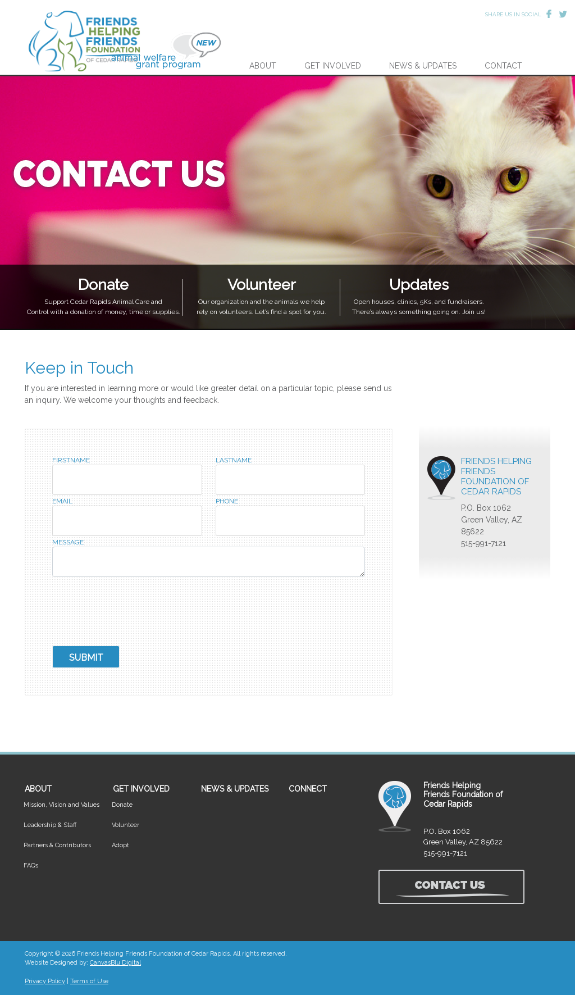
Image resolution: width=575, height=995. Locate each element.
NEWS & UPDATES (423, 65)
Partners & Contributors (57, 845)
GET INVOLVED (332, 65)
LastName (234, 460)
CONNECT (308, 788)
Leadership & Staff (50, 825)
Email (62, 501)
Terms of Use (89, 981)
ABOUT (262, 65)
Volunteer (125, 825)
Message (68, 542)
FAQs (31, 865)
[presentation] (137, 612)
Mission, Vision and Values (61, 804)
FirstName (71, 460)
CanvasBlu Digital (115, 962)
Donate (122, 804)
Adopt (120, 845)
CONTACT (503, 65)
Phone (227, 501)
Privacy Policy (45, 981)
